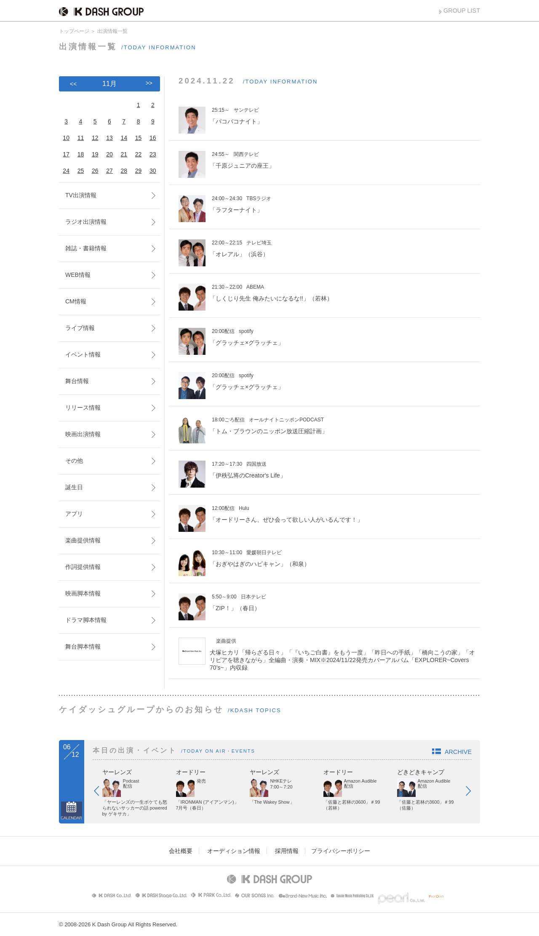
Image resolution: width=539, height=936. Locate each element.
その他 (74, 460)
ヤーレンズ (117, 772)
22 (138, 154)
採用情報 (287, 850)
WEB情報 (78, 274)
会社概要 (180, 850)
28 (123, 170)
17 (66, 154)
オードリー (190, 772)
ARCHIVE (458, 751)
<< (73, 83)
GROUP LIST (461, 10)
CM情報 (75, 301)
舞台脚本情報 (83, 646)
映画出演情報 (83, 434)
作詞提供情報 (83, 566)
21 (123, 154)
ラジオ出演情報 (86, 221)
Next (472, 792)
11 (80, 137)
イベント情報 (83, 354)
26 (95, 170)
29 (138, 170)
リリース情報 (83, 407)
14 (123, 137)
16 (152, 137)
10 (66, 137)
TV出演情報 (80, 195)
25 (80, 170)
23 (152, 154)
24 (66, 170)
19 (95, 154)
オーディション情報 (233, 850)
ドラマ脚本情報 (86, 620)
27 (109, 170)
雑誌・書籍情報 (86, 248)
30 (152, 170)
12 (95, 137)
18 (80, 154)
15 (138, 137)
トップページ (74, 31)
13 (109, 137)
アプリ (74, 513)
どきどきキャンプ (420, 772)
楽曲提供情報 (83, 540)
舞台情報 (77, 381)
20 (109, 154)
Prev (100, 792)
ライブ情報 (80, 328)
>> (149, 83)
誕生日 (74, 487)
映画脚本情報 (83, 593)
